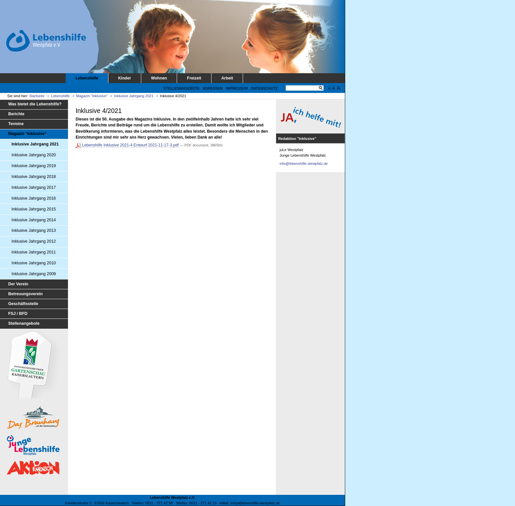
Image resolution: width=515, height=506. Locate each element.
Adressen (213, 88)
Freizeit (194, 78)
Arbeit (227, 78)
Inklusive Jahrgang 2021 (134, 96)
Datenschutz (264, 88)
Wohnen (159, 78)
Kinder (124, 78)
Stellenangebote (181, 88)
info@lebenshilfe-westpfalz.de (304, 163)
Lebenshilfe (87, 78)
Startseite (37, 96)
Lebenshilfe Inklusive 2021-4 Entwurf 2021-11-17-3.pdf (128, 145)
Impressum (237, 88)
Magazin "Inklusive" (92, 96)
